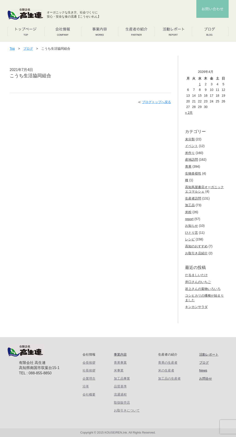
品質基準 (120, 386)
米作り (190, 153)
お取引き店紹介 (196, 253)
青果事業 (120, 362)
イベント (191, 146)
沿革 (86, 386)
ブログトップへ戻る (156, 102)
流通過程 (120, 394)
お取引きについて (127, 410)
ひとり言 (191, 232)
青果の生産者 (167, 362)
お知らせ (191, 226)
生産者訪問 (193, 198)
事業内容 (120, 354)
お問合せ (205, 378)
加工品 (190, 205)
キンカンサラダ (196, 307)
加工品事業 (122, 378)
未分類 (190, 139)
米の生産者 (166, 370)
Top (12, 48)
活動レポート (208, 354)
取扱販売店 (122, 402)
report (189, 219)
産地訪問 (191, 159)
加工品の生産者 (169, 378)
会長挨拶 (89, 362)
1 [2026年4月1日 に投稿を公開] (200, 84)
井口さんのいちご (198, 282)
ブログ (28, 48)
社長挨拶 (89, 370)
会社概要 (89, 394)
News (203, 370)
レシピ (190, 239)
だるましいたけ (196, 275)
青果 (188, 166)
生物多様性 (193, 173)
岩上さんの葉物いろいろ (203, 289)
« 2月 (189, 112)
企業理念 (89, 378)
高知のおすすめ (196, 246)
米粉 (188, 212)
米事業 (119, 370)
